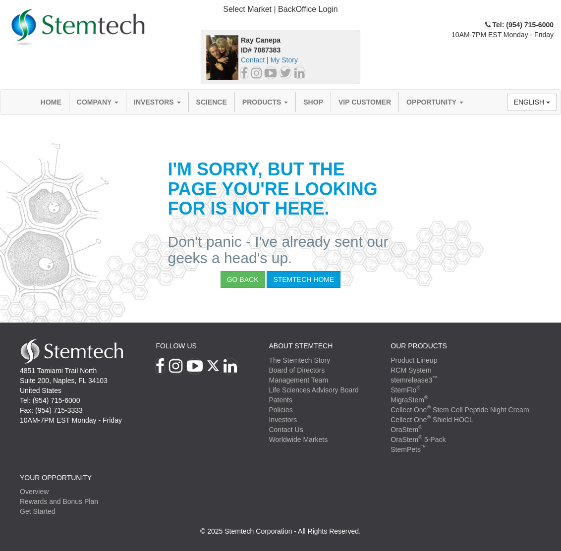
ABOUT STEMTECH (301, 346)
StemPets (408, 449)
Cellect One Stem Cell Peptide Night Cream (460, 410)
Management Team (298, 380)
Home (51, 102)
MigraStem (409, 400)
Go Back (243, 279)
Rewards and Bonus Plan (59, 501)
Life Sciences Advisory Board (313, 390)
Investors (157, 102)
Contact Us (286, 430)
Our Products (419, 346)
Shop (313, 102)
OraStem (406, 430)
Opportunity (434, 102)
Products (265, 102)
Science (211, 102)
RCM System (411, 370)
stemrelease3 (414, 380)
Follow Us (176, 346)
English (532, 102)
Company (97, 102)
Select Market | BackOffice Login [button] (280, 9)
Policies (280, 410)
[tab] (280, 9)
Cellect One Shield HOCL (432, 420)
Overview (34, 492)
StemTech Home (303, 279)
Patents (280, 400)
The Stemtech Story (299, 360)
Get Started (38, 511)
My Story (284, 60)
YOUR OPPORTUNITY (56, 478)
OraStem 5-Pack (418, 439)
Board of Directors (297, 370)
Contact (253, 60)
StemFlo (405, 390)
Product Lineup (414, 360)
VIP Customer (364, 102)
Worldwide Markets (298, 439)
